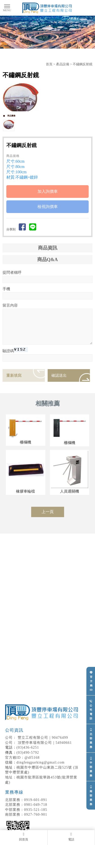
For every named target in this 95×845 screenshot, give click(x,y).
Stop (49, 117)
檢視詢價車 (47, 206)
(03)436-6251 (27, 747)
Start (45, 117)
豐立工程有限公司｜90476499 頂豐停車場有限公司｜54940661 (42, 736)
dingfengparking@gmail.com (40, 762)
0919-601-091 (26, 800)
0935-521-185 (26, 810)
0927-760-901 (26, 814)
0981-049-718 (26, 805)
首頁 (49, 64)
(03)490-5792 (27, 752)
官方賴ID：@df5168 (22, 757)
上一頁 (48, 512)
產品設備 (62, 64)
